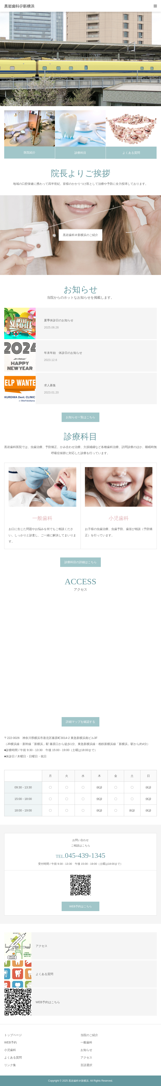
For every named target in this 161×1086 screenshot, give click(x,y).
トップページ (13, 1035)
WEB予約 (10, 1042)
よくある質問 (131, 152)
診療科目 (80, 152)
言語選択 (86, 1065)
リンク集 (10, 1065)
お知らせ (86, 1050)
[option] (80, 59)
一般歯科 (86, 1042)
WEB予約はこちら (80, 906)
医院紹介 (29, 152)
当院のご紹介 (89, 1035)
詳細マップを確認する (80, 721)
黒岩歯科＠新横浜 (19, 6)
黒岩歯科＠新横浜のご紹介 (80, 235)
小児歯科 (10, 1050)
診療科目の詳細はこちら (80, 562)
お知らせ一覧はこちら (80, 417)
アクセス (86, 1057)
